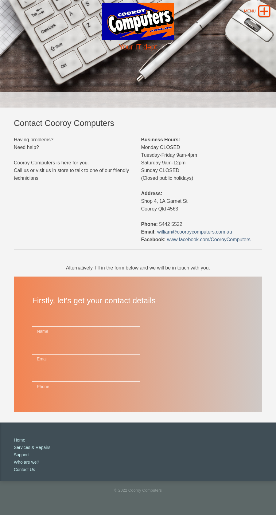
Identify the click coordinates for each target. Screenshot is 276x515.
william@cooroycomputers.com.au (194, 231)
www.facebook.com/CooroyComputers (209, 239)
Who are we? (26, 462)
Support (21, 454)
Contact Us (24, 469)
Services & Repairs (32, 447)
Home (19, 440)
